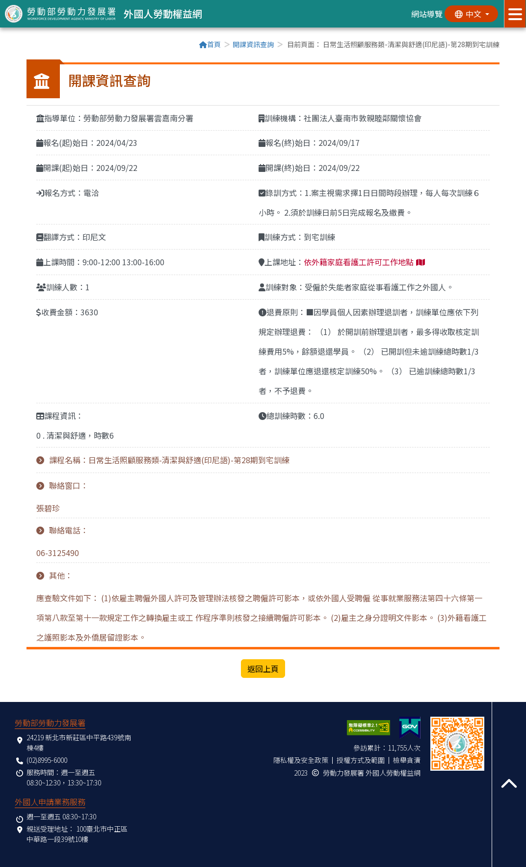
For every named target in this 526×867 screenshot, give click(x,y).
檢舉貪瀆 (407, 760)
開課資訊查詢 (253, 44)
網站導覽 (426, 14)
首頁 (210, 44)
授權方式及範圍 (361, 760)
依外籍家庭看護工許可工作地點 (359, 262)
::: (29, 45)
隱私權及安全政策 (300, 760)
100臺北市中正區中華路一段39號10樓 (77, 834)
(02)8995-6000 (46, 760)
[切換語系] (471, 13)
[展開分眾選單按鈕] (515, 14)
